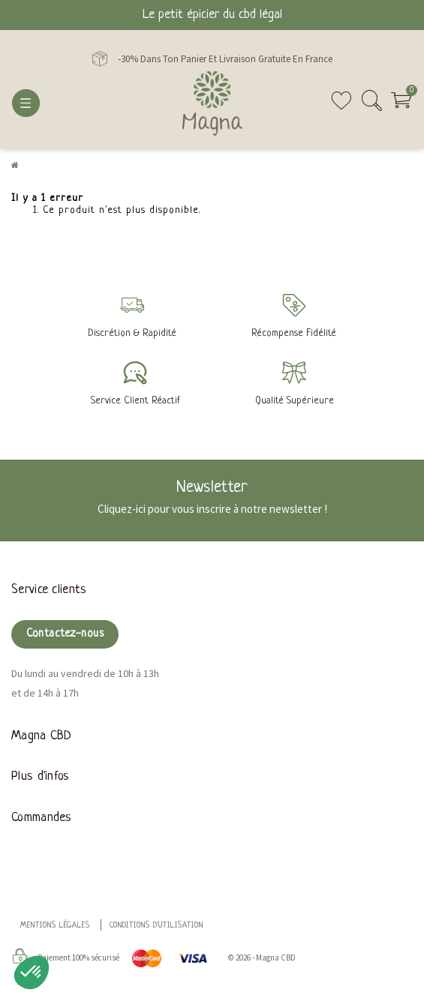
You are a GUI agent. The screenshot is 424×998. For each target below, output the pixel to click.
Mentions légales (55, 926)
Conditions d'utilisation (156, 926)
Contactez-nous (65, 634)
